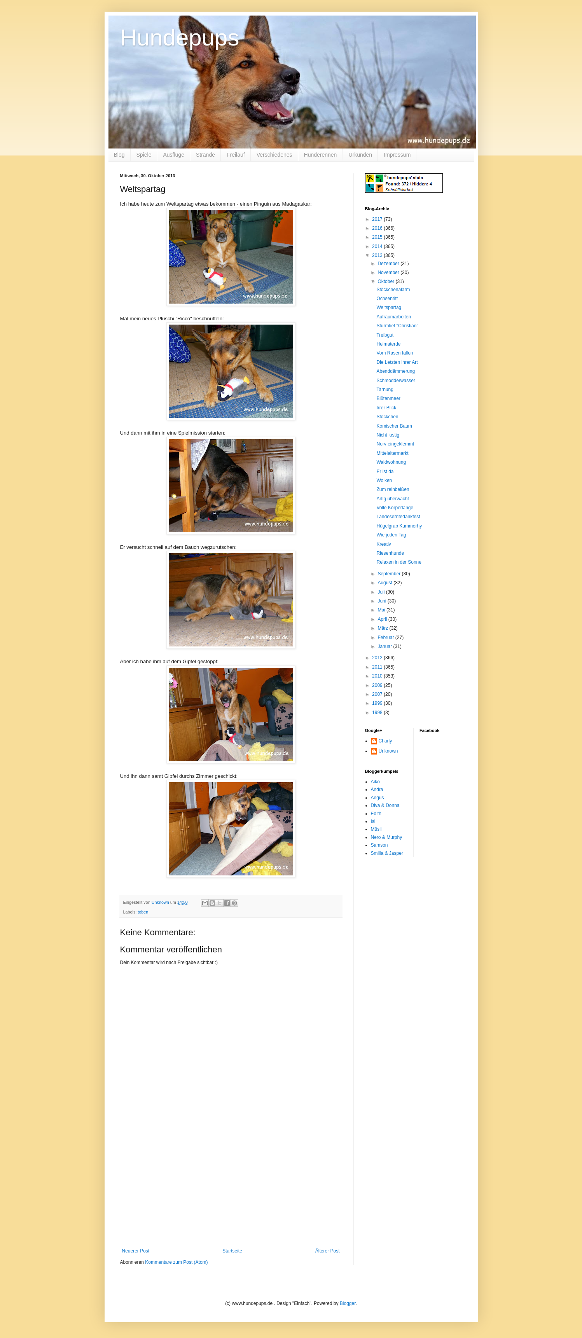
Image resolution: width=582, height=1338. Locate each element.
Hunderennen (320, 155)
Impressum (397, 155)
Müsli (376, 829)
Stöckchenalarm (393, 289)
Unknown (388, 751)
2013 (378, 255)
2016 (378, 228)
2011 (378, 667)
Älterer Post (327, 1251)
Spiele (144, 155)
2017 (378, 219)
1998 (378, 712)
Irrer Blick (386, 407)
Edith (376, 813)
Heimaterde (388, 344)
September (390, 573)
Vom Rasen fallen (394, 353)
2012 (378, 657)
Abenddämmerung (395, 371)
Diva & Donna (385, 805)
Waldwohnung (391, 462)
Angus (377, 797)
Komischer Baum (394, 426)
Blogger (348, 1303)
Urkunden (360, 155)
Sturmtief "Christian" (397, 325)
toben (143, 912)
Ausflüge (173, 155)
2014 (378, 246)
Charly (385, 741)
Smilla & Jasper (387, 853)
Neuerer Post (136, 1251)
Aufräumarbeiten (393, 317)
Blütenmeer (388, 398)
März (383, 628)
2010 (378, 676)
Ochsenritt (387, 298)
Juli (382, 592)
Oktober (386, 281)
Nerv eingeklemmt (395, 444)
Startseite (232, 1251)
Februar (386, 637)
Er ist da (384, 471)
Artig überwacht (392, 498)
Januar (385, 646)
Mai (382, 610)
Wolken (384, 480)
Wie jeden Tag (391, 535)
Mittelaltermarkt (392, 453)
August (385, 582)
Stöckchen (387, 416)
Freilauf (236, 155)
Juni (382, 601)
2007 (378, 694)
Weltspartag (388, 307)
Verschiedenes (274, 155)
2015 (378, 237)
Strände (205, 155)
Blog (119, 155)
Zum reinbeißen (392, 489)
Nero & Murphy (386, 837)
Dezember (389, 263)
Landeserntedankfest (398, 516)
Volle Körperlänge (394, 507)
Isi (373, 821)
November (389, 272)
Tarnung (384, 389)
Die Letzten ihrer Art (397, 362)
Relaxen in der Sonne (398, 562)
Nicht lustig (387, 435)
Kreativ (383, 544)
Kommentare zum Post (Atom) (176, 1262)
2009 (378, 685)
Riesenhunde (390, 553)
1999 (378, 703)
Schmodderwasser (395, 380)
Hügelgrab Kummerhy (399, 526)
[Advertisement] (231, 1189)
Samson (379, 845)
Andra (377, 789)
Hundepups (179, 37)
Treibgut (384, 335)
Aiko (375, 781)
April (383, 619)
